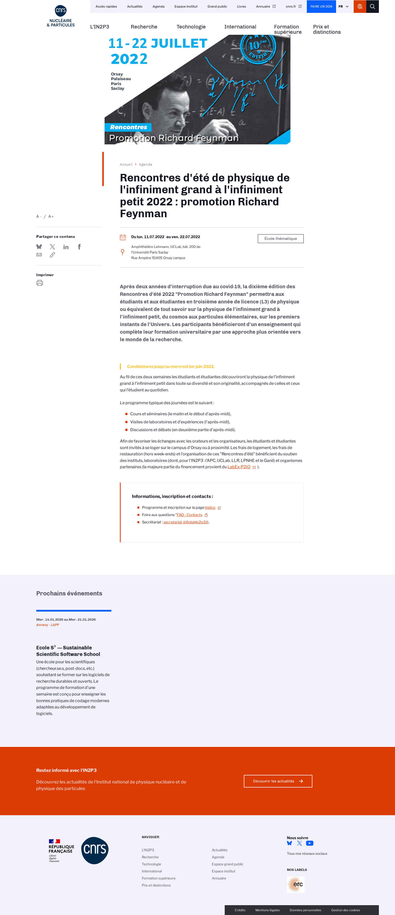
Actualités (135, 6)
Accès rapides (106, 6)
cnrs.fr (291, 6)
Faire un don (321, 6)
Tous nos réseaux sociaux (307, 853)
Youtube (309, 843)
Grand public (217, 6)
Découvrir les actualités (273, 781)
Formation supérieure (288, 29)
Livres (241, 6)
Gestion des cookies (345, 910)
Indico (210, 507)
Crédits (240, 910)
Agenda (158, 6)
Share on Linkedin (66, 246)
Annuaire (263, 6)
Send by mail (39, 255)
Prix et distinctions (327, 29)
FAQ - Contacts (189, 515)
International (240, 26)
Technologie (191, 26)
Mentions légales (267, 910)
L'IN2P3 (99, 26)
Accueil (126, 164)
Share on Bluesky (39, 246)
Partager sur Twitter (52, 246)
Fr (341, 6)
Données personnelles (305, 910)
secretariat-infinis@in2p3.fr (186, 522)
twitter (299, 843)
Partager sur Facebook (79, 246)
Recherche (144, 26)
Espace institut (186, 6)
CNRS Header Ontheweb (360, 6)
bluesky (289, 843)
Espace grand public (227, 864)
